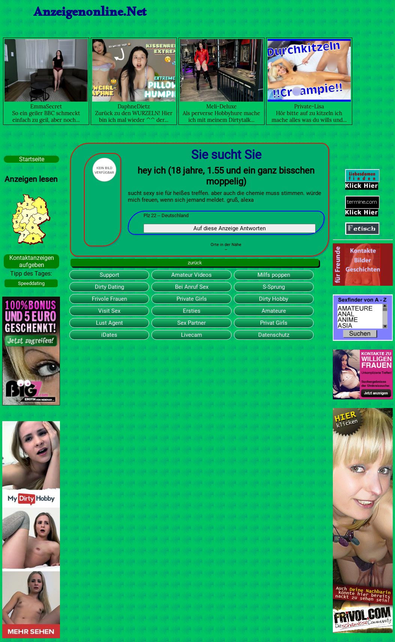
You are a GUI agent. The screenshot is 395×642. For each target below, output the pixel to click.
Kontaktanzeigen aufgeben (31, 261)
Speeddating (31, 283)
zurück (195, 263)
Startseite (31, 159)
